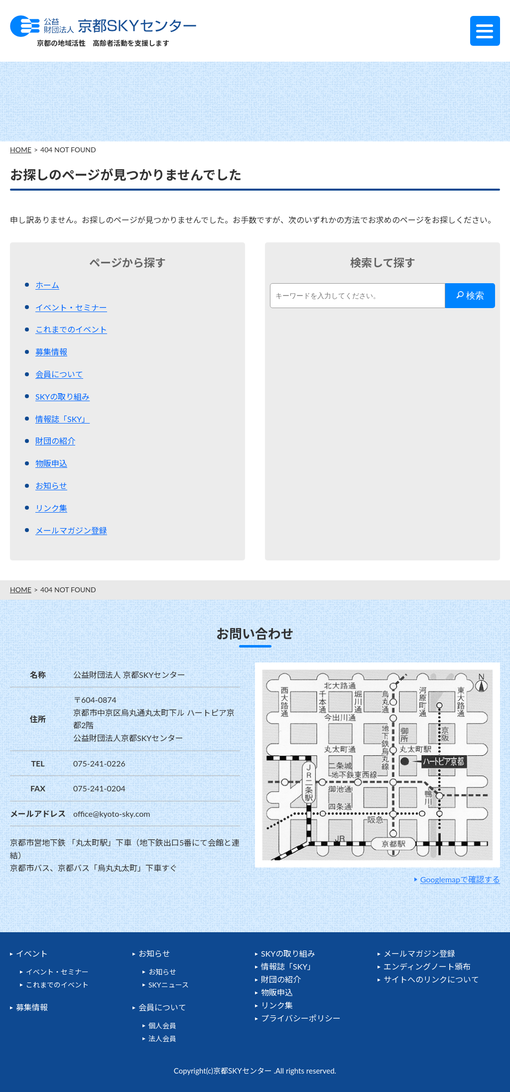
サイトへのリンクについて (431, 979)
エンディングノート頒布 (427, 966)
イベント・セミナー (71, 307)
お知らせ (51, 485)
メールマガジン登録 (71, 530)
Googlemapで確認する (460, 879)
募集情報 (51, 351)
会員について (59, 374)
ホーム (47, 285)
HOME (20, 149)
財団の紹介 (55, 440)
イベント (32, 953)
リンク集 (51, 508)
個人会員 (162, 1025)
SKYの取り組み (62, 396)
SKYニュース (168, 985)
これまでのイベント (71, 329)
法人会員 (162, 1038)
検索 (470, 296)
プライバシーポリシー (301, 1018)
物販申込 (51, 463)
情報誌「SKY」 (62, 419)
